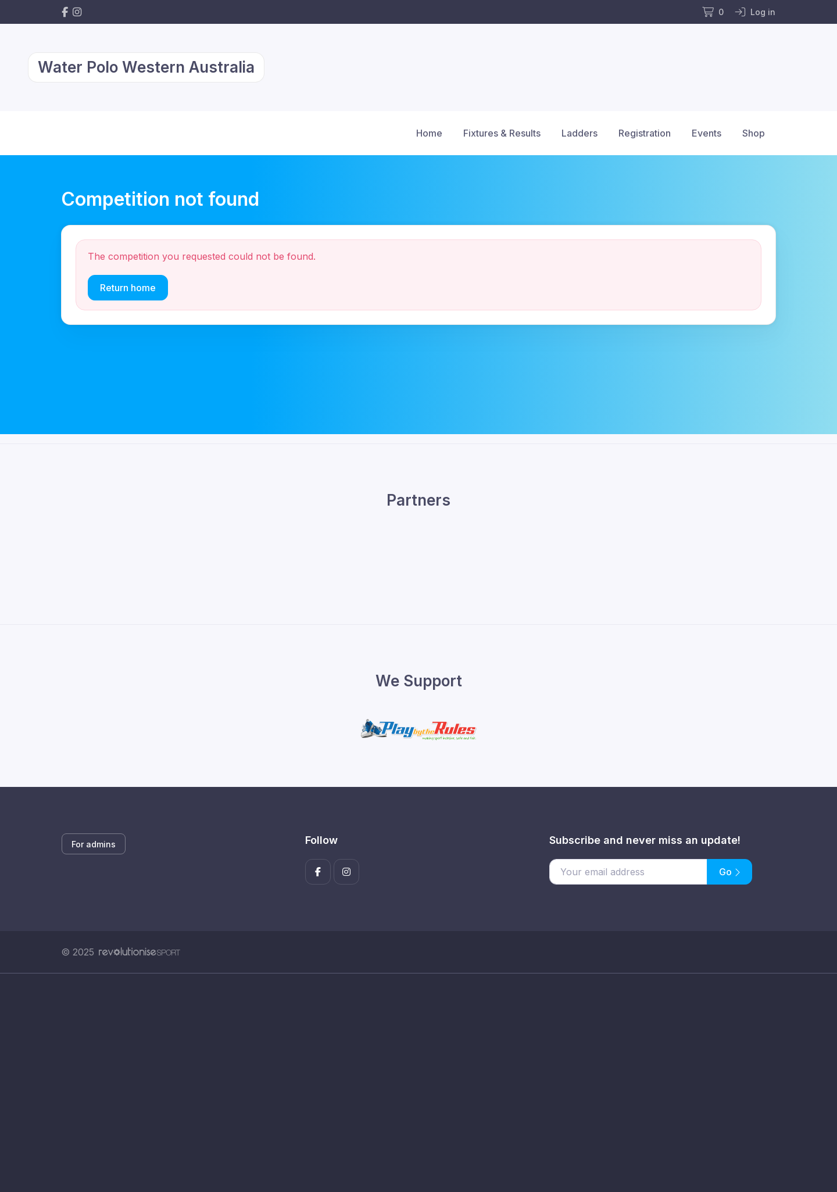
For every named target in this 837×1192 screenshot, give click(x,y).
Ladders (579, 133)
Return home (128, 287)
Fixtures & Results (502, 133)
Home (429, 133)
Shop (753, 133)
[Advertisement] (410, 1082)
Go (729, 872)
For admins (93, 844)
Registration (644, 133)
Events (706, 133)
